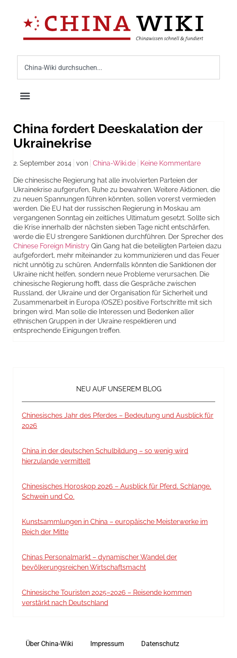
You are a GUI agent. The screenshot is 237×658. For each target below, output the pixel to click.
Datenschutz (160, 644)
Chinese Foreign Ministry (51, 246)
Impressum (107, 644)
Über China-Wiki (49, 644)
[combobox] (118, 67)
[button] (25, 96)
